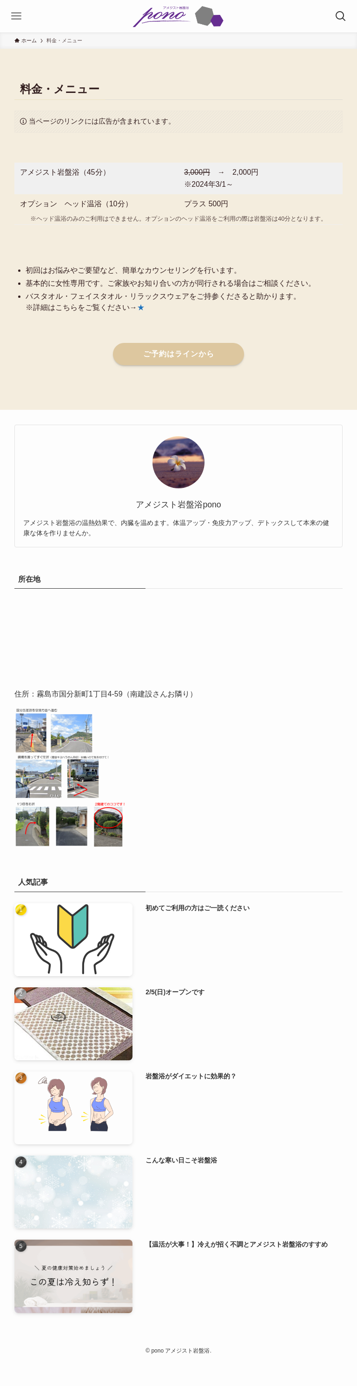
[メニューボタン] (16, 16)
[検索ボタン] (340, 16)
